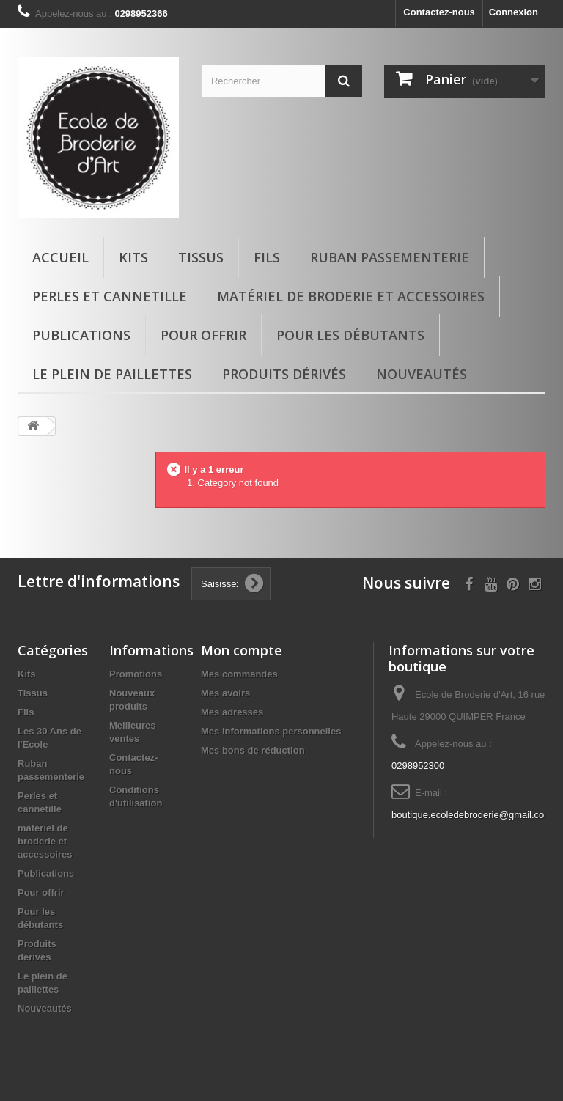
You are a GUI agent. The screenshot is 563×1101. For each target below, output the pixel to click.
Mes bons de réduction (253, 750)
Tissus (201, 257)
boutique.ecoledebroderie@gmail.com (471, 814)
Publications (81, 335)
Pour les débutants (350, 335)
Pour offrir (203, 335)
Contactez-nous (439, 12)
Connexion (513, 12)
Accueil (60, 257)
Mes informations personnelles (271, 731)
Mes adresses (232, 712)
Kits (133, 257)
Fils (267, 257)
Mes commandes (239, 674)
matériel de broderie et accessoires (351, 296)
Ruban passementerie (389, 257)
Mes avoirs (225, 693)
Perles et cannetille (109, 296)
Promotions (135, 674)
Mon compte (241, 650)
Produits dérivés (284, 374)
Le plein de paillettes (112, 374)
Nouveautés (421, 374)
